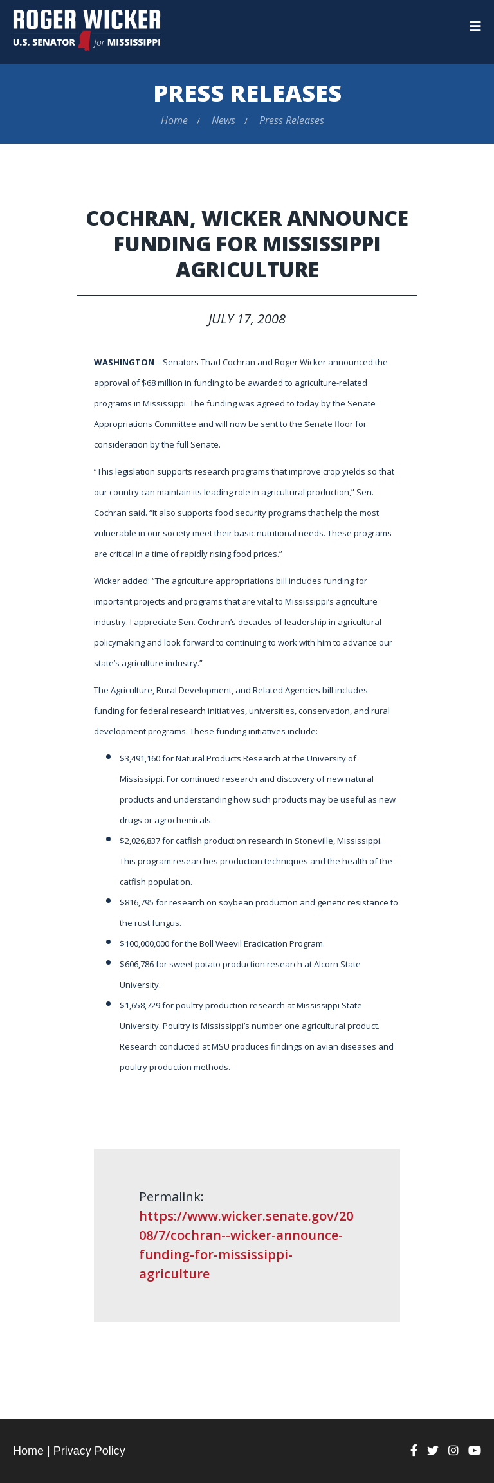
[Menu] (475, 26)
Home (174, 120)
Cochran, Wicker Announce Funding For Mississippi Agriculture (247, 243)
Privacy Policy (89, 1450)
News (223, 120)
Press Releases (247, 93)
